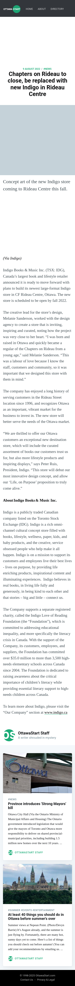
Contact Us (26, 979)
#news (47, 69)
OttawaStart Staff (33, 733)
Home (29, 9)
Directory (57, 9)
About (42, 9)
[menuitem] (29, 9)
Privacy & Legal (46, 979)
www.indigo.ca (55, 712)
